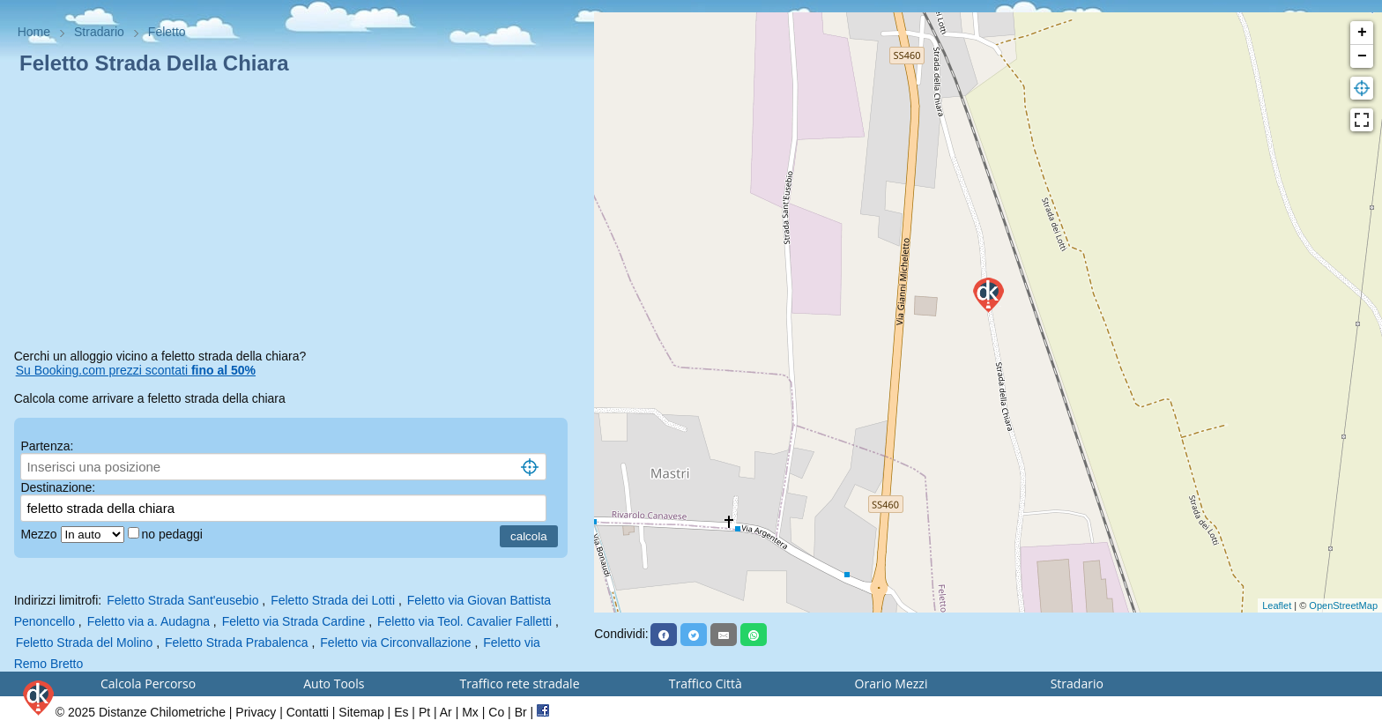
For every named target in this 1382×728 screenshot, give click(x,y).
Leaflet (1276, 605)
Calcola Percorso (148, 683)
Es (401, 712)
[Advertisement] (297, 215)
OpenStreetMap (1343, 605)
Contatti (307, 712)
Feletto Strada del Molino (84, 642)
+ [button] (1362, 32)
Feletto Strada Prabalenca (236, 642)
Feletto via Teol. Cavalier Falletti (464, 621)
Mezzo (40, 534)
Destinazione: (57, 487)
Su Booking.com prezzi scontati (136, 370)
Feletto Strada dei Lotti (333, 600)
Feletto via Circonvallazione (395, 642)
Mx (470, 712)
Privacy (255, 712)
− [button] (1362, 56)
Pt (424, 712)
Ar (446, 712)
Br (521, 712)
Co (496, 712)
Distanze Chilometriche (162, 712)
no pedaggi (174, 534)
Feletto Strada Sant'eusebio (182, 600)
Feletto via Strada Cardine (294, 621)
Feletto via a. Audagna (148, 621)
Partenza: (46, 446)
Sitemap (360, 712)
